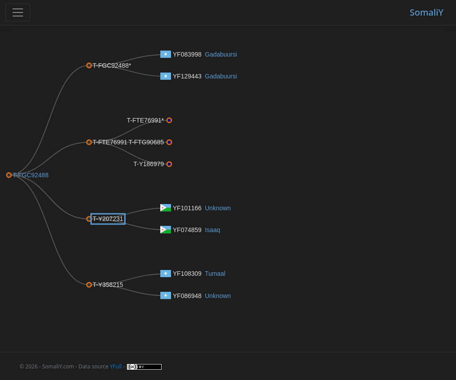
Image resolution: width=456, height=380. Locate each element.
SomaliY (427, 12)
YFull (116, 366)
